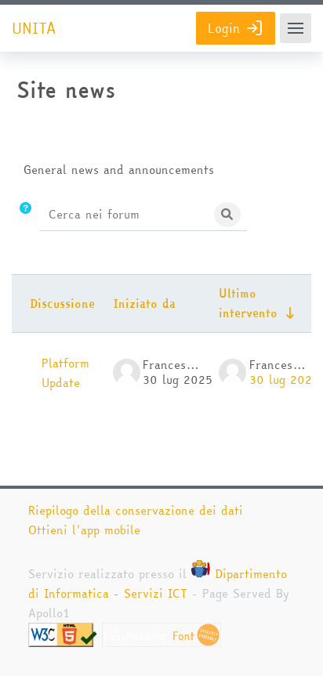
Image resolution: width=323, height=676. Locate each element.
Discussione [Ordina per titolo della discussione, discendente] (62, 304)
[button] (25, 215)
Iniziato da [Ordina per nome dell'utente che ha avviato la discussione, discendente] (144, 304)
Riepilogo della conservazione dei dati (135, 510)
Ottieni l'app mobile (84, 530)
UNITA (34, 28)
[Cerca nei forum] (124, 215)
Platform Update (65, 373)
